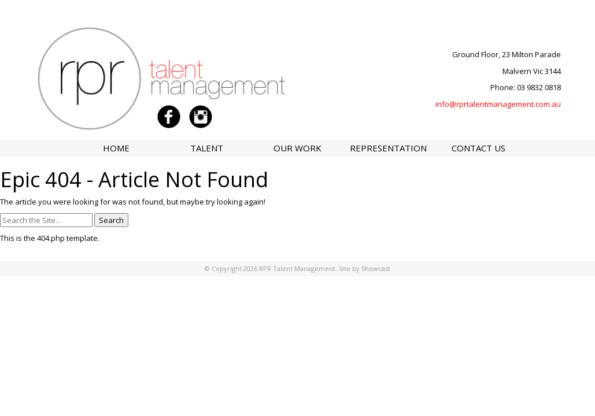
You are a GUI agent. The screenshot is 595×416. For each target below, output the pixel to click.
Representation (388, 148)
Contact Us (478, 148)
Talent (206, 148)
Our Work (297, 148)
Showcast (375, 268)
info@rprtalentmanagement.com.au (498, 104)
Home (116, 148)
